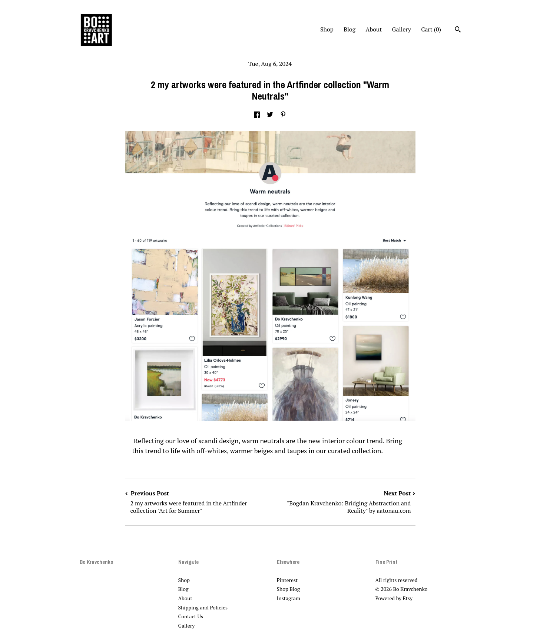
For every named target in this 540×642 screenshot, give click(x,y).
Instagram (288, 598)
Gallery (401, 29)
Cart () (431, 29)
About (374, 29)
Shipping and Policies (203, 607)
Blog (349, 29)
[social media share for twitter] (270, 114)
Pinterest (287, 580)
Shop (327, 29)
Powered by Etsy (394, 598)
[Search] (458, 30)
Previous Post (197, 502)
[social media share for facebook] (257, 114)
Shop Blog (288, 588)
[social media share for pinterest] (283, 114)
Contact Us (190, 616)
